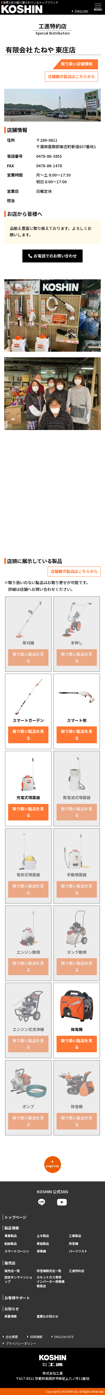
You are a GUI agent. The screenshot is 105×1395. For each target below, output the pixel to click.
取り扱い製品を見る (28, 657)
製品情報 (11, 1228)
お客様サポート (17, 1297)
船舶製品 (10, 1243)
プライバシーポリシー (21, 1343)
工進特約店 (76, 1271)
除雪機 (73, 1243)
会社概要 (12, 1336)
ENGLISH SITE (64, 1336)
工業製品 (75, 1236)
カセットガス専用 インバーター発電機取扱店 (50, 1281)
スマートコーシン (16, 1251)
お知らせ (11, 1308)
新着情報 (10, 1316)
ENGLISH (81, 11)
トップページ (15, 1217)
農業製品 (10, 1236)
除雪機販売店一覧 (49, 1271)
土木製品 (43, 1236)
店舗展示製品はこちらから (71, 76)
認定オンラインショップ (18, 1279)
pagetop (52, 1164)
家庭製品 (43, 1243)
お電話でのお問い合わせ (52, 256)
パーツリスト (78, 1251)
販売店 (9, 1263)
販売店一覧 (12, 1271)
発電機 (41, 1251)
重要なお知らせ (47, 1316)
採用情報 (36, 1336)
